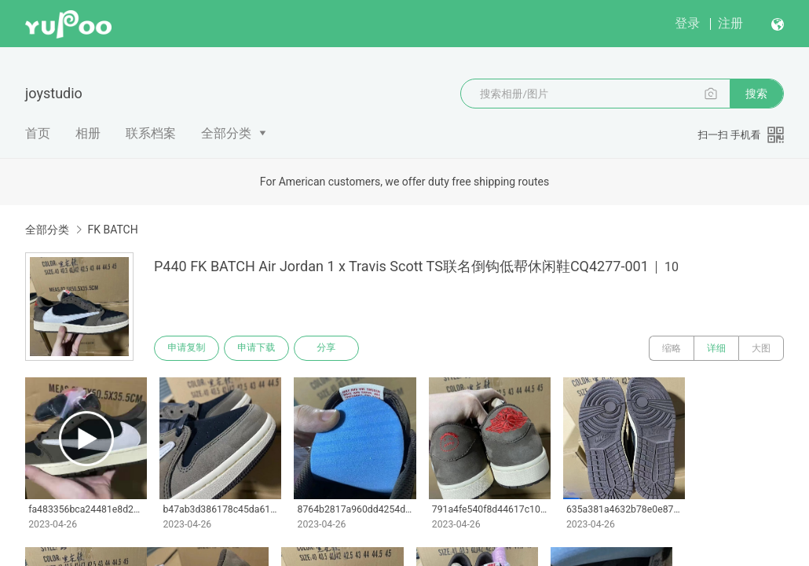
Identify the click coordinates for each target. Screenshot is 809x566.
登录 (687, 23)
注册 (730, 23)
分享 (328, 348)
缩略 (671, 348)
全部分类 (226, 133)
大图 (761, 348)
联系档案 (151, 133)
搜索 (756, 93)
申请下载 (257, 348)
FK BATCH (112, 229)
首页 (37, 133)
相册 (88, 133)
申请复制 (187, 348)
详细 (716, 348)
